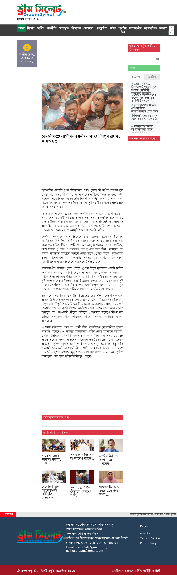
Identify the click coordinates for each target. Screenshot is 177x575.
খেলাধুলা (88, 28)
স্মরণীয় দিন (123, 30)
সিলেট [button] (30, 28)
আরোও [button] (163, 28)
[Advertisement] (82, 61)
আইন (113, 28)
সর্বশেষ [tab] (136, 77)
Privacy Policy (148, 543)
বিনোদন (76, 28)
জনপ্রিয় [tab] (152, 77)
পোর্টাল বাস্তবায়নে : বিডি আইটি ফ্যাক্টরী (136, 571)
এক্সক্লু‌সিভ (101, 28)
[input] (141, 59)
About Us (145, 533)
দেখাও (132, 68)
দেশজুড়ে (64, 28)
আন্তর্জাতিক (150, 28)
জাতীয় (40, 28)
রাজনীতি (51, 28)
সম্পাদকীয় (135, 28)
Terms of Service (150, 538)
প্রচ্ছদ (21, 28)
